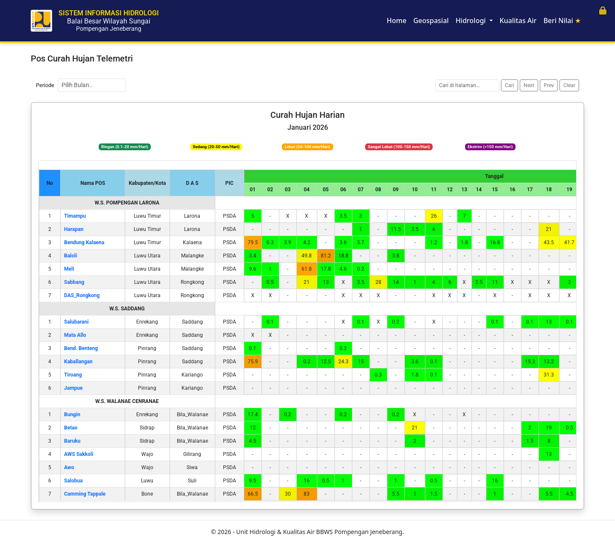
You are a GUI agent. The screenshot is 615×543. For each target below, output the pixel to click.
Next (529, 85)
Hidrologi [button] (472, 20)
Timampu (75, 216)
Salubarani (76, 322)
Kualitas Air (518, 20)
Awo (69, 467)
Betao (70, 428)
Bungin (72, 414)
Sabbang (74, 282)
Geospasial (431, 20)
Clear (569, 85)
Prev (549, 85)
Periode (45, 85)
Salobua (73, 481)
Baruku (72, 441)
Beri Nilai (562, 20)
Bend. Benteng (81, 348)
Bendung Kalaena (84, 242)
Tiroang (73, 375)
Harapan (73, 229)
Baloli (70, 256)
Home (397, 20)
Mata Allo (75, 335)
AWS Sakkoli (78, 454)
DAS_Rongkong (82, 295)
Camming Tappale (84, 494)
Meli (69, 269)
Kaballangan (78, 362)
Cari (509, 85)
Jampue (73, 388)
